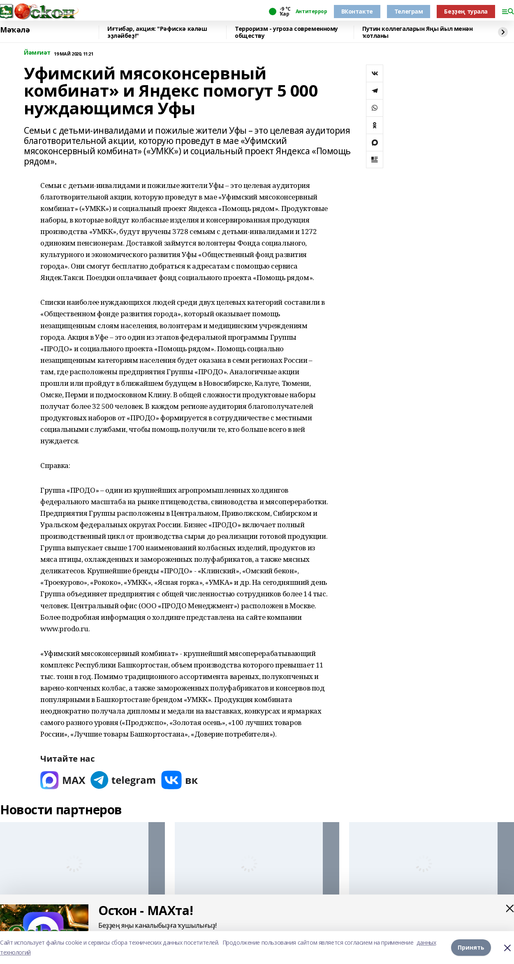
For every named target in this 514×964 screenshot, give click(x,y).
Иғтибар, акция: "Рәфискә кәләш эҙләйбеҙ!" (157, 32)
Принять (471, 947)
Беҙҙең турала (466, 11)
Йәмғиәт (37, 52)
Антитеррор (311, 11)
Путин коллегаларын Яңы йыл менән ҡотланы (417, 32)
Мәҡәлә (15, 30)
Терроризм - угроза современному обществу (286, 32)
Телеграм (408, 11)
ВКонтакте (357, 11)
